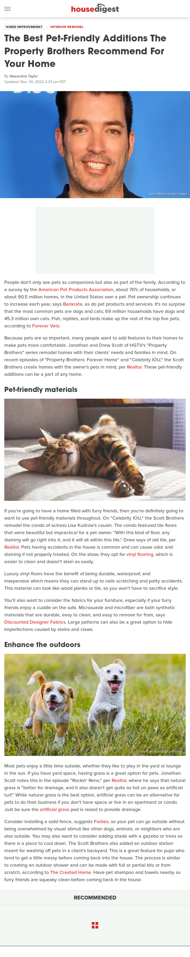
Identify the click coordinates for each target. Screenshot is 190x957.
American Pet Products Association (75, 289)
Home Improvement (24, 26)
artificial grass (54, 809)
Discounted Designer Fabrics (34, 622)
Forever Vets (45, 325)
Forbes (101, 821)
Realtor (134, 366)
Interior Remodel (66, 26)
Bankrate (72, 304)
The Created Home (70, 872)
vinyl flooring (139, 554)
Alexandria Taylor (24, 76)
